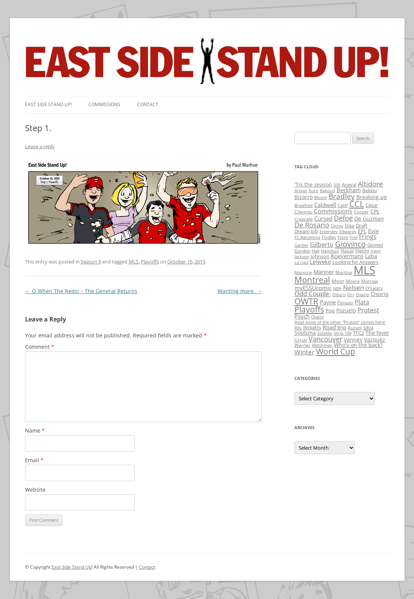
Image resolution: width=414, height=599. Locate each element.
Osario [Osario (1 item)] (362, 294)
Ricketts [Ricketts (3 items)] (312, 327)
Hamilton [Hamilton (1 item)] (330, 251)
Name (35, 430)
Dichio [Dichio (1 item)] (337, 226)
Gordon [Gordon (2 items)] (302, 251)
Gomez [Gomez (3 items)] (375, 244)
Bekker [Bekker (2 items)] (369, 190)
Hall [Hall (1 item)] (316, 251)
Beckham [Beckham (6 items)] (349, 190)
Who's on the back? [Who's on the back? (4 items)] (358, 344)
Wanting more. (239, 291)
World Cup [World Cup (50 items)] (335, 351)
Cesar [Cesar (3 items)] (371, 205)
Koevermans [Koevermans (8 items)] (347, 256)
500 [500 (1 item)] (337, 185)
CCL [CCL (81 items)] (356, 204)
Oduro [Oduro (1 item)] (339, 294)
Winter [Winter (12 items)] (304, 352)
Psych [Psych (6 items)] (302, 316)
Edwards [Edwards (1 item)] (347, 231)
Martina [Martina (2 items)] (343, 272)
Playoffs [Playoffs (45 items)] (309, 309)
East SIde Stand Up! (48, 104)
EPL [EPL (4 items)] (362, 231)
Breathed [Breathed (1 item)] (303, 205)
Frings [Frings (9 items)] (367, 236)
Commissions (104, 104)
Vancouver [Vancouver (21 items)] (325, 338)
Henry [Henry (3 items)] (362, 250)
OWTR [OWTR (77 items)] (306, 301)
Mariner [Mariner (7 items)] (323, 272)
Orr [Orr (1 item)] (350, 294)
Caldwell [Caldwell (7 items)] (325, 205)
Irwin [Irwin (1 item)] (376, 251)
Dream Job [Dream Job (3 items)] (306, 231)
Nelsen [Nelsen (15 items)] (353, 287)
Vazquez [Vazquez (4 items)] (374, 339)
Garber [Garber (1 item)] (301, 245)
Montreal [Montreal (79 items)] (312, 279)
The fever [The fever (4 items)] (377, 332)
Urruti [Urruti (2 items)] (300, 340)
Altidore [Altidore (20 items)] (370, 183)
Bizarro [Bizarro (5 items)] (303, 197)
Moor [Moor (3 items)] (338, 281)
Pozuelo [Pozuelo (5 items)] (346, 310)
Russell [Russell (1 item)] (355, 328)
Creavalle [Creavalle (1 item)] (303, 219)
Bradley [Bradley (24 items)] (342, 196)
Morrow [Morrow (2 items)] (369, 281)
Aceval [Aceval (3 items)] (349, 184)
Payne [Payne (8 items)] (328, 302)
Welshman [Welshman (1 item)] (322, 345)
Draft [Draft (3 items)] (361, 225)
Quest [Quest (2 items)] (317, 317)
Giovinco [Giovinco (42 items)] (350, 243)
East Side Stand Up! (72, 567)
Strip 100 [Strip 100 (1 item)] (342, 333)
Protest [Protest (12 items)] (368, 310)
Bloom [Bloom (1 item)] (320, 197)
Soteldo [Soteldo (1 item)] (324, 333)
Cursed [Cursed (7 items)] (323, 218)
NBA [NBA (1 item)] (337, 288)
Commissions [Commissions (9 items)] (333, 211)
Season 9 (91, 261)
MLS (134, 261)
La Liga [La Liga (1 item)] (301, 262)
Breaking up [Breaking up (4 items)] (371, 197)
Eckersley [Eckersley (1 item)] (329, 231)
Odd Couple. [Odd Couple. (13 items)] (312, 293)
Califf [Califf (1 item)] (343, 205)
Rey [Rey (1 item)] (298, 328)
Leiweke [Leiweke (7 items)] (320, 261)
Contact (147, 104)
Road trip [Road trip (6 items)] (334, 327)
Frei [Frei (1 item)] (353, 237)
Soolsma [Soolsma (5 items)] (305, 332)
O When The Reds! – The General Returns (81, 291)
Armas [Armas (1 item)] (300, 190)
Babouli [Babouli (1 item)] (327, 190)
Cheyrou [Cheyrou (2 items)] (303, 212)
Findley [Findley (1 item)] (329, 237)
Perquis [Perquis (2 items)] (345, 303)
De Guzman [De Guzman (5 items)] (369, 218)
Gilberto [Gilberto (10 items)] (322, 244)
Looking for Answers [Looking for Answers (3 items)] (355, 262)
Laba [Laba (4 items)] (371, 256)
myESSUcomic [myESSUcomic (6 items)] (313, 288)
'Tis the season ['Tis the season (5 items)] (313, 184)
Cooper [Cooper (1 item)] (361, 212)
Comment (39, 346)
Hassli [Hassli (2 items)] (347, 251)
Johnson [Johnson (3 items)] (320, 256)
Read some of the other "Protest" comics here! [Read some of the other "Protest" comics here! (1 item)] (340, 322)
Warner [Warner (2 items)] (302, 345)
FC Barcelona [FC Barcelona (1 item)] (307, 237)
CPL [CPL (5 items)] (374, 211)
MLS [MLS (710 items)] (364, 270)
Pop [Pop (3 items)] (330, 310)
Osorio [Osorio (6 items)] (380, 294)
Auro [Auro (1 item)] (313, 190)
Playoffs (150, 261)
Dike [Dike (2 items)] (349, 226)
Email (34, 460)
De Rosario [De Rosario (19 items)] (311, 224)
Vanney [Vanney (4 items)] (353, 339)
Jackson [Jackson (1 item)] (301, 256)
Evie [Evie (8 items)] (373, 231)
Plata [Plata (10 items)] (362, 302)
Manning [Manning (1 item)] (303, 272)
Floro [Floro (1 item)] (343, 237)
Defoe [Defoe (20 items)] (343, 218)
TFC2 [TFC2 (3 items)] (358, 332)
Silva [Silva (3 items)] (368, 327)
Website (35, 489)
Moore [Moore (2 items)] (353, 281)
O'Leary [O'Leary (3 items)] (374, 288)
